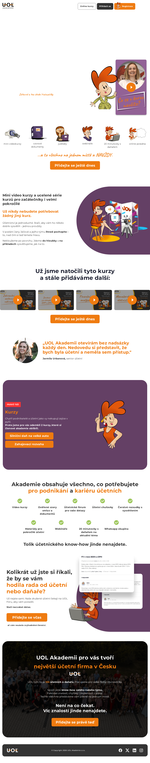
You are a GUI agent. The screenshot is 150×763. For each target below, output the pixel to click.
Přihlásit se (105, 6)
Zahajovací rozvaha (29, 444)
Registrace (125, 6)
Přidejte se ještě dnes (75, 165)
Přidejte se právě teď (75, 722)
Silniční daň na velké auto (29, 436)
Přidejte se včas (26, 617)
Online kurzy (87, 6)
